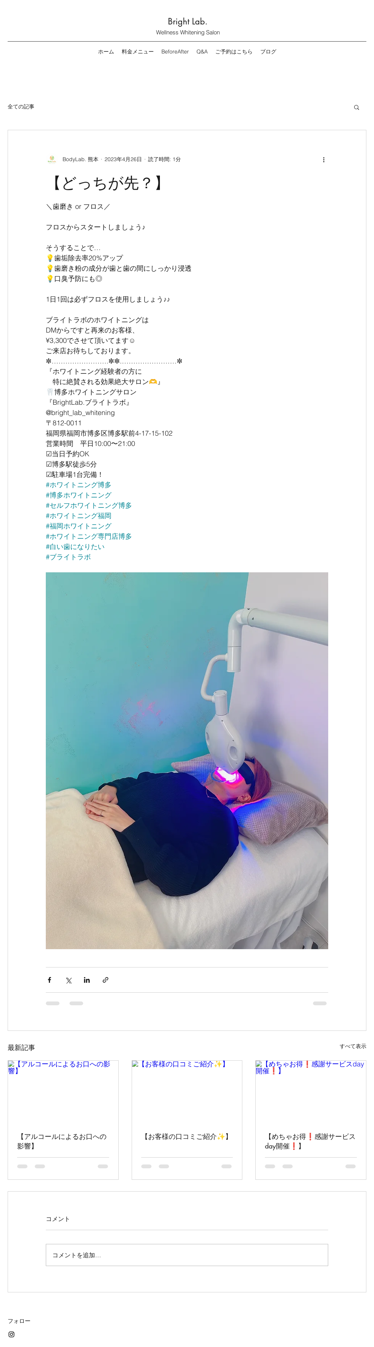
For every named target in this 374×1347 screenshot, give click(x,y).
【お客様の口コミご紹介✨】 (186, 1136)
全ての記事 (21, 106)
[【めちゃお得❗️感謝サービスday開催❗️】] (311, 1091)
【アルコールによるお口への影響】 (61, 1141)
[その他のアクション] (323, 159)
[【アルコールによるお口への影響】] (63, 1091)
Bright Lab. (188, 21)
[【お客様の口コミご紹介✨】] (187, 1091)
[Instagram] (11, 1334)
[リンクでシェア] (105, 980)
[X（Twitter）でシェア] (68, 980)
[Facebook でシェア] (49, 980)
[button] (356, 107)
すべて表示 (353, 1046)
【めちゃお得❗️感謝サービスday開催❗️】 (310, 1141)
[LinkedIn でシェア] (86, 980)
